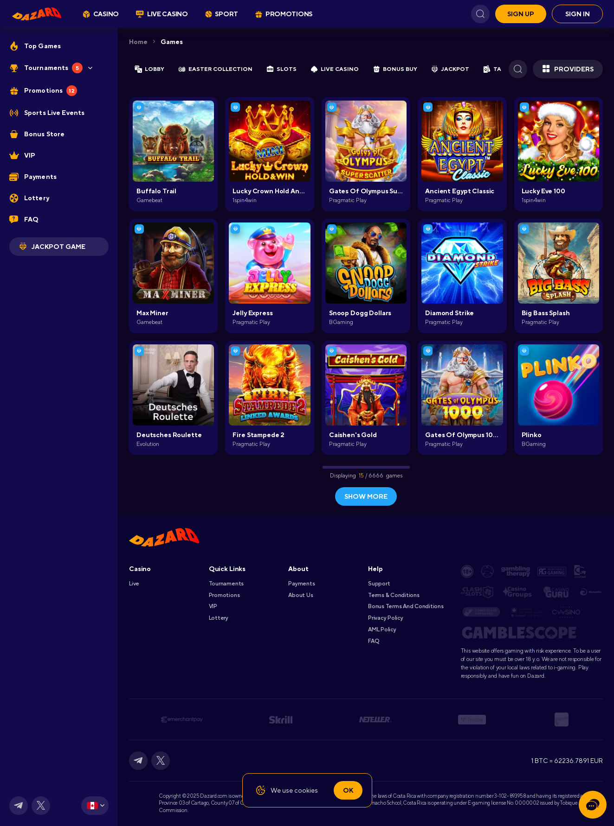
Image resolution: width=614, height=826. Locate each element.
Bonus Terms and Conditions (406, 606)
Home (138, 41)
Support (379, 583)
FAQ (373, 641)
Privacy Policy (385, 618)
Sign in (577, 14)
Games (172, 41)
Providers (568, 69)
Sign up (520, 14)
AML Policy (382, 629)
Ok (348, 790)
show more (366, 496)
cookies (306, 790)
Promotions (224, 595)
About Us (300, 595)
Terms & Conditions (394, 595)
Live (134, 583)
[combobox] (95, 805)
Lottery (218, 618)
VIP (213, 606)
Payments (301, 583)
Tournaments (226, 583)
